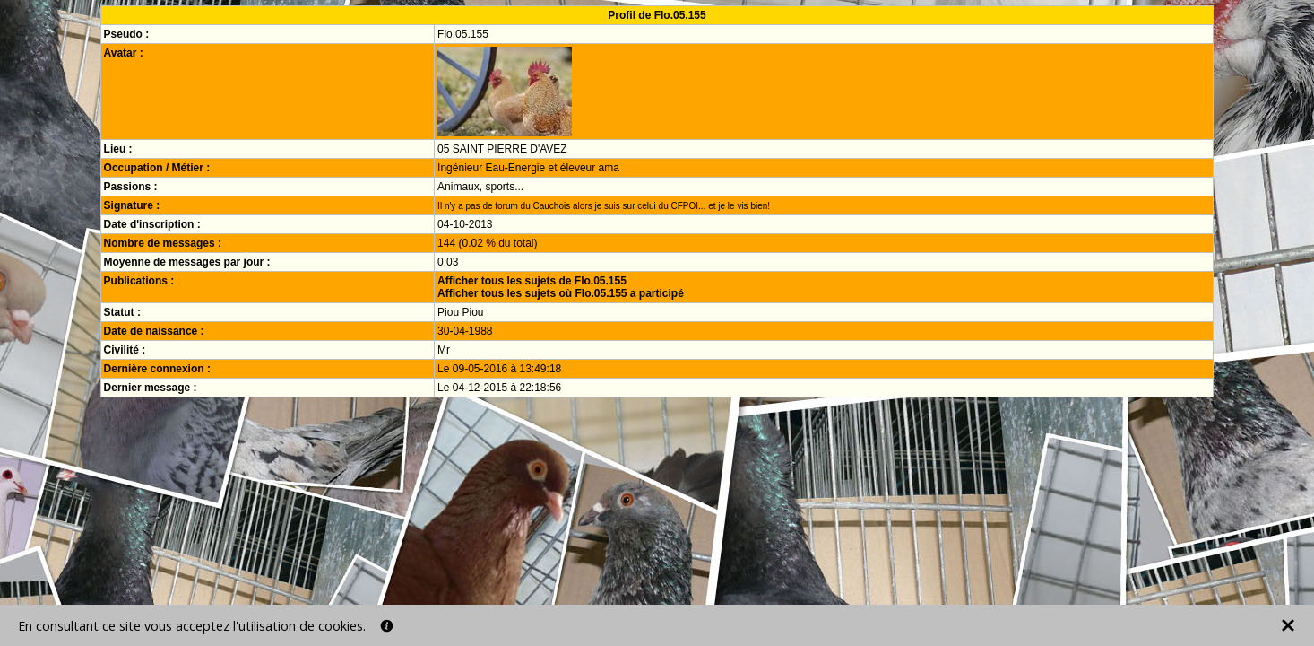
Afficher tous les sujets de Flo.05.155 (532, 281)
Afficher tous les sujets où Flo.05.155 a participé (560, 293)
